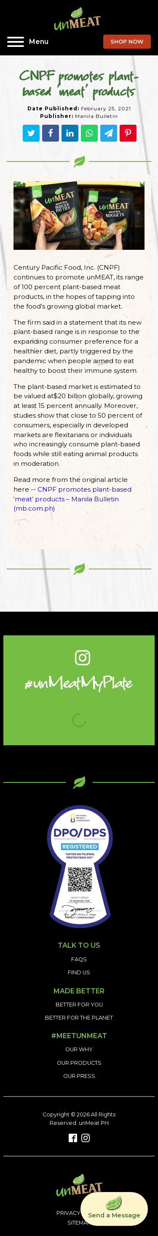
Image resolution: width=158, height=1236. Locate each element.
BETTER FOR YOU (79, 1004)
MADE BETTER (79, 991)
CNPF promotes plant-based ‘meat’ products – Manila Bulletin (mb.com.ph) (72, 499)
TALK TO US (79, 945)
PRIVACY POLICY (79, 1213)
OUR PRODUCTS (79, 1063)
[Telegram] (108, 133)
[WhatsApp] (89, 133)
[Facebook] (50, 133)
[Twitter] (31, 133)
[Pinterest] (128, 133)
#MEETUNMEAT (79, 1036)
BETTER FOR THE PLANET (79, 1018)
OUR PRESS (79, 1076)
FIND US (79, 972)
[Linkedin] (70, 133)
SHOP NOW (127, 41)
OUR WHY (79, 1049)
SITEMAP (79, 1223)
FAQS (79, 959)
